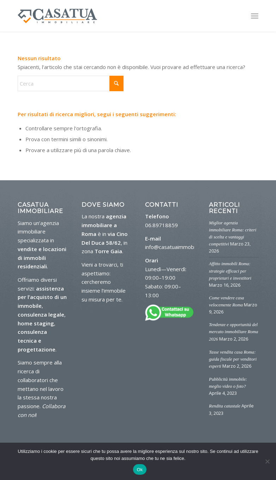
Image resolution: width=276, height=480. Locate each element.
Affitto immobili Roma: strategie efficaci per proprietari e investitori (230, 270)
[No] (267, 461)
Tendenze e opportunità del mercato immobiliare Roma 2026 (233, 331)
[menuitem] (254, 15)
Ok (140, 469)
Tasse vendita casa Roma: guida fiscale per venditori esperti (233, 359)
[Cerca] (71, 83)
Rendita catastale (224, 406)
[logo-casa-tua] (57, 16)
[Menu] (254, 15)
